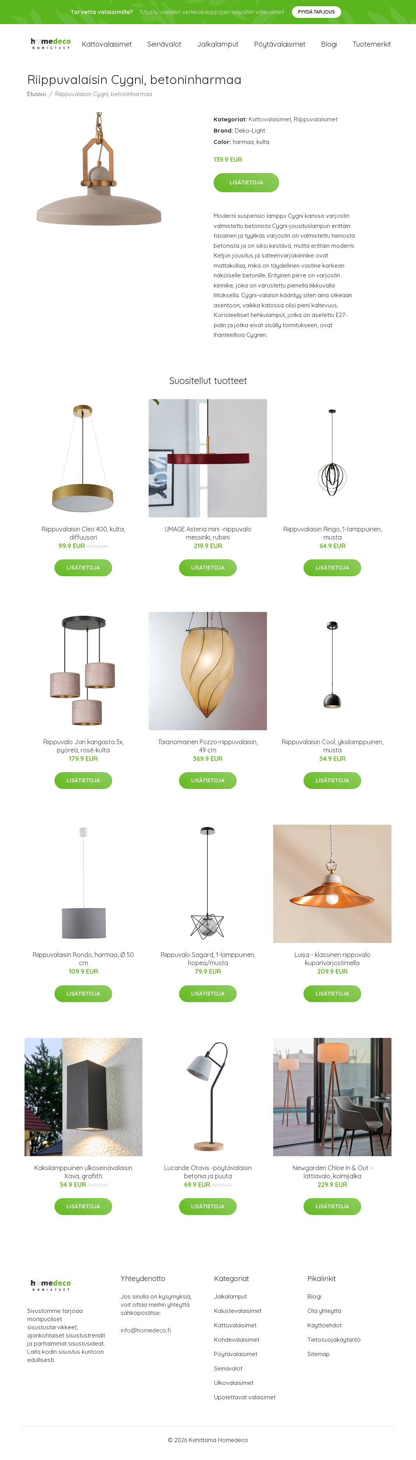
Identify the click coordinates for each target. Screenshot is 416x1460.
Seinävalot (164, 47)
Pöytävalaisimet (279, 47)
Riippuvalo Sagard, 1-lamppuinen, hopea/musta (208, 966)
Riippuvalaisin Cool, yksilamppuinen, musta (332, 753)
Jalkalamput (218, 47)
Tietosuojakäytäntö (334, 1346)
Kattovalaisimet (107, 47)
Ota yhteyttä (324, 1317)
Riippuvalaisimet (315, 126)
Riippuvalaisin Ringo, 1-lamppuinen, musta (332, 540)
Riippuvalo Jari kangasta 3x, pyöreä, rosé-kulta (83, 753)
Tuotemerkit (372, 47)
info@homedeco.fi (146, 1337)
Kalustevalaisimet (238, 1317)
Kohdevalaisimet (236, 1346)
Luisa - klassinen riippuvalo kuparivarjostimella (332, 966)
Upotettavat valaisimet (245, 1403)
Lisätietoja (246, 189)
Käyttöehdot (324, 1332)
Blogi (329, 47)
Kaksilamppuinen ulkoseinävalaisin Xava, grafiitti (83, 1179)
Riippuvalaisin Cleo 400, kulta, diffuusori (83, 540)
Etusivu (36, 100)
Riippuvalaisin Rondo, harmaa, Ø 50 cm (83, 966)
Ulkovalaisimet (233, 1389)
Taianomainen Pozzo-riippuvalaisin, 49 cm (208, 753)
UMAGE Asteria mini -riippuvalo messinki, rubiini (208, 540)
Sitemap (318, 1360)
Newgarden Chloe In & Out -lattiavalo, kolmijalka (332, 1179)
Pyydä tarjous (316, 12)
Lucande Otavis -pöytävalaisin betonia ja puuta (208, 1179)
